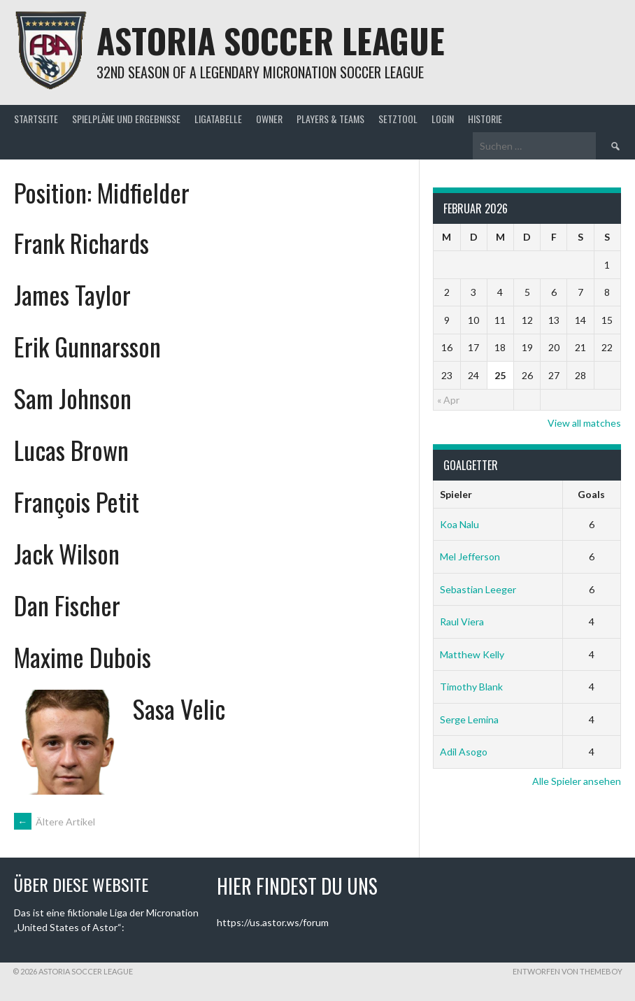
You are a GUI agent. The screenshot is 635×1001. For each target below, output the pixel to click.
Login (442, 118)
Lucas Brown (71, 449)
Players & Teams (330, 118)
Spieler (456, 494)
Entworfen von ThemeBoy (567, 971)
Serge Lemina (469, 719)
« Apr (448, 400)
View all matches (584, 423)
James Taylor (72, 294)
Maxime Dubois (82, 656)
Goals (591, 494)
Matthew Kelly (472, 654)
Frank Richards (81, 242)
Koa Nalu (459, 524)
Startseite (36, 118)
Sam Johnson (72, 397)
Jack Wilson (67, 553)
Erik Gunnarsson (87, 345)
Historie (485, 118)
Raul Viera (462, 621)
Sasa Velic (179, 708)
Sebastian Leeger (478, 589)
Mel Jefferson (470, 556)
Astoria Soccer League (271, 40)
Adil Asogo (463, 752)
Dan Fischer (67, 604)
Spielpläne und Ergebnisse (126, 118)
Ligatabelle (218, 118)
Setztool (398, 118)
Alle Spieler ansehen (576, 781)
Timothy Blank (471, 687)
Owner (269, 118)
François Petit (76, 501)
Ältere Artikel (54, 822)
